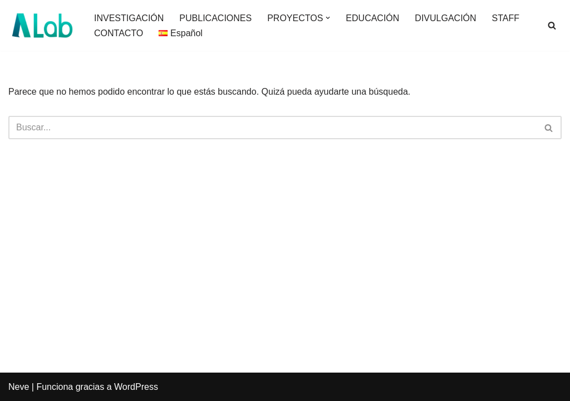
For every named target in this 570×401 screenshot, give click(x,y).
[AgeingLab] (41, 25)
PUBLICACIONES (215, 18)
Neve (18, 387)
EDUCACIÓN (372, 18)
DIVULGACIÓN (445, 18)
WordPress (136, 387)
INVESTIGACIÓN (129, 18)
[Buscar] (552, 25)
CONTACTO (118, 33)
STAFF (505, 18)
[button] (328, 18)
